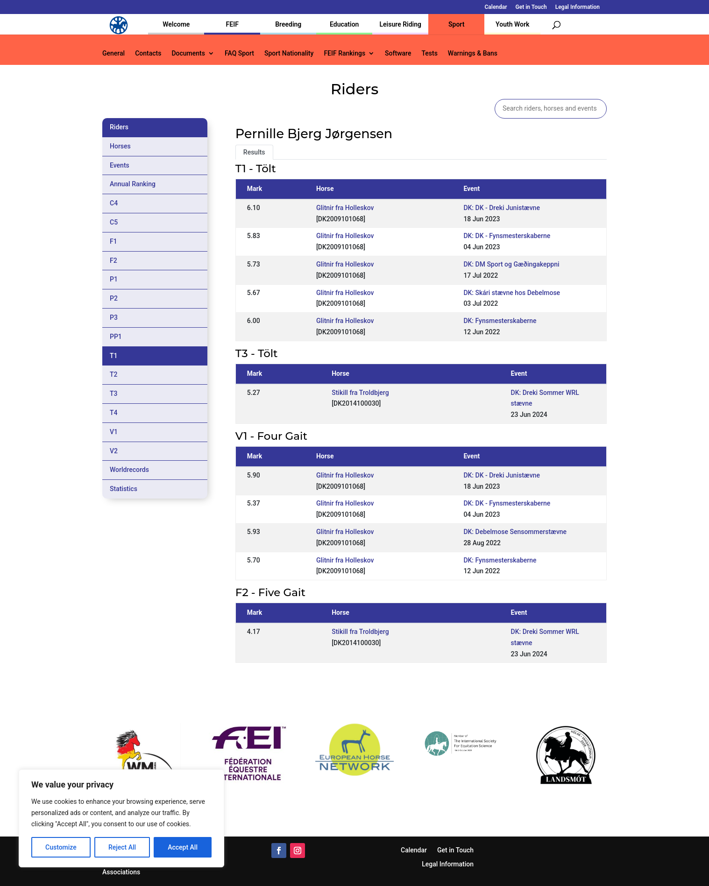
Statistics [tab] (123, 488)
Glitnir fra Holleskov (345, 207)
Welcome (176, 24)
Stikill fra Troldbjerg (360, 392)
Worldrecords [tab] (129, 469)
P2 (114, 298)
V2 (114, 451)
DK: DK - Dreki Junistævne (501, 207)
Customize (61, 847)
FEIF (232, 24)
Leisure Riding (400, 24)
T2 (114, 374)
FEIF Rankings (344, 53)
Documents (188, 53)
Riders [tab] (119, 127)
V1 (114, 432)
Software (398, 53)
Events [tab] (119, 165)
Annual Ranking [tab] (133, 184)
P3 (114, 317)
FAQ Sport (239, 53)
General (113, 53)
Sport (456, 24)
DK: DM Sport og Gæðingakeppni (511, 264)
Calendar (496, 7)
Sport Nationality (288, 53)
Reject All (122, 847)
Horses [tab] (120, 146)
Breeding (288, 24)
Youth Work (512, 24)
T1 (114, 355)
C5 (114, 222)
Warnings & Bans (472, 53)
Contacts (148, 53)
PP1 (116, 336)
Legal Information (577, 7)
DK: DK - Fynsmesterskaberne (506, 235)
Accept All (183, 847)
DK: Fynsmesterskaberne (499, 320)
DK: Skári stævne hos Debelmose (511, 292)
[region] (121, 818)
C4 (114, 203)
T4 (114, 412)
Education (344, 24)
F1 (113, 241)
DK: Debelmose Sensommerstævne (515, 531)
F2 (113, 260)
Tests (429, 53)
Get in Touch (531, 7)
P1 (114, 279)
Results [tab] (254, 152)
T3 (114, 393)
